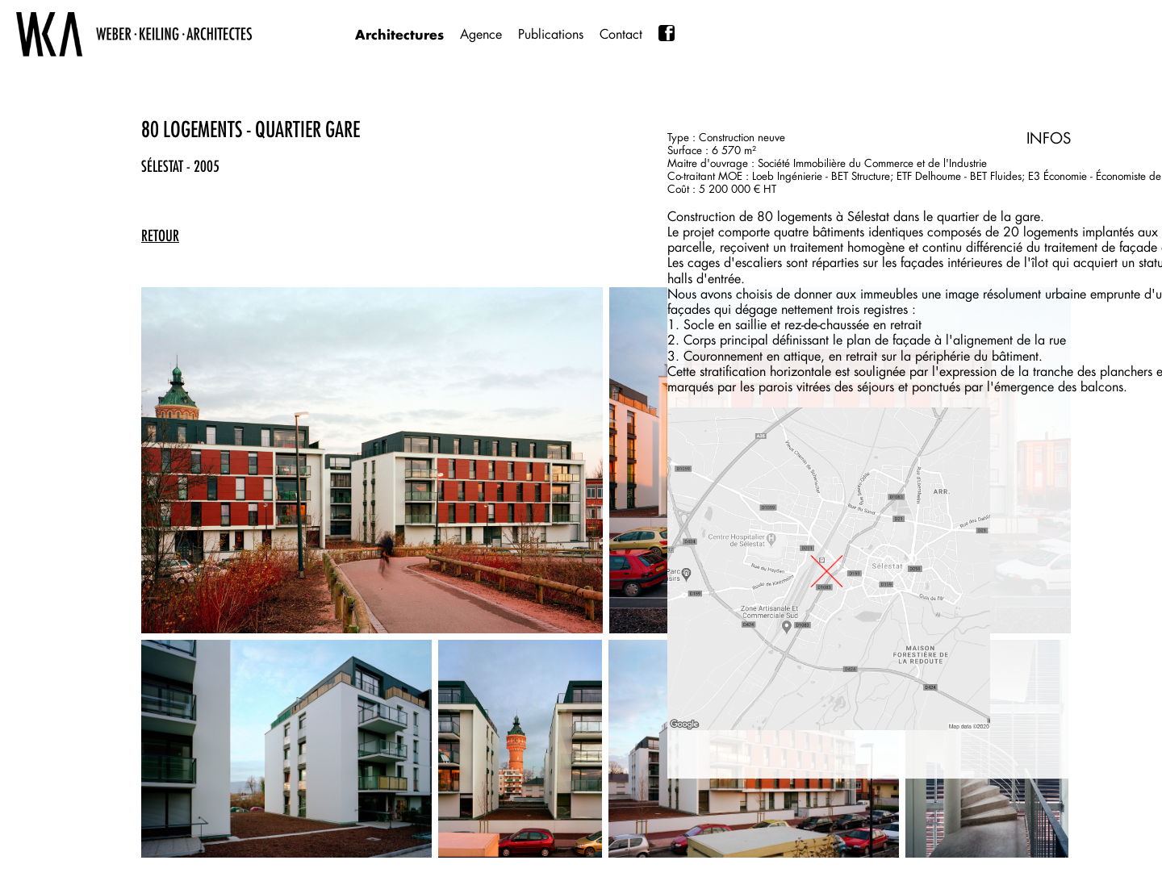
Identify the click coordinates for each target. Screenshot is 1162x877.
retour (160, 235)
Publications (550, 34)
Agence (481, 34)
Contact (621, 34)
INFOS (1048, 138)
